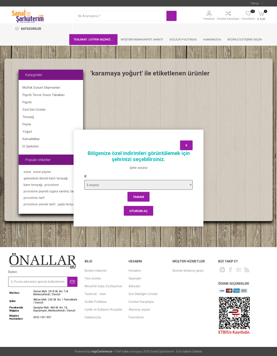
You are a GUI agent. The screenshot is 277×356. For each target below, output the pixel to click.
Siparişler (135, 278)
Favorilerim (136, 317)
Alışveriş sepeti (139, 309)
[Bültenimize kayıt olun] (37, 282)
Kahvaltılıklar (31, 139)
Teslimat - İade (95, 294)
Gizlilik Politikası (183, 39)
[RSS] (246, 269)
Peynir (27, 124)
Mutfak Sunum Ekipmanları (41, 87)
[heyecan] (222, 269)
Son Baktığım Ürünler (143, 294)
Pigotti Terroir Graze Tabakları (43, 95)
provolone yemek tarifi (39, 204)
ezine (27, 172)
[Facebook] (230, 269)
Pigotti (27, 102)
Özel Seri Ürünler (34, 110)
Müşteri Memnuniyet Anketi (142, 39)
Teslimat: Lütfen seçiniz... (93, 39)
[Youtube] (238, 269)
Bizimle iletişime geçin (244, 39)
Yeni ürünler (93, 278)
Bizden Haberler (96, 271)
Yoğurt (27, 132)
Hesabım (209, 18)
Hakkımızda (212, 39)
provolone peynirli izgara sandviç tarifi (50, 191)
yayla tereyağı (67, 204)
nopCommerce (102, 351)
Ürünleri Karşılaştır (228, 18)
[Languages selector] (257, 3)
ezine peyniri (42, 172)
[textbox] (120, 16)
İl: (85, 176)
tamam (138, 196)
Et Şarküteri (31, 146)
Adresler (134, 286)
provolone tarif (34, 198)
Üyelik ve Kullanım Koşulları (103, 309)
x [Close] (186, 145)
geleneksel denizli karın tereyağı (46, 178)
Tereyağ (28, 117)
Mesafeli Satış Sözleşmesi (103, 286)
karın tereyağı (33, 185)
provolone (52, 185)
